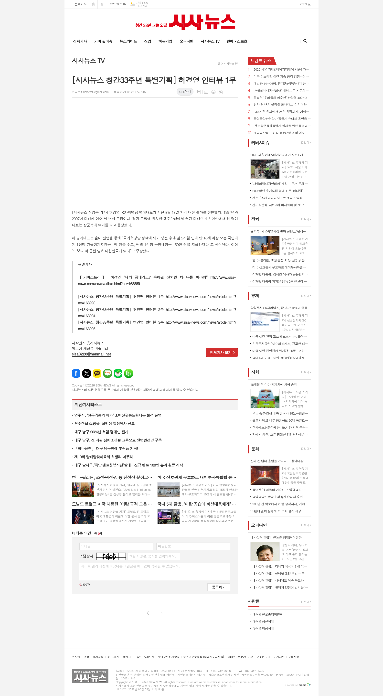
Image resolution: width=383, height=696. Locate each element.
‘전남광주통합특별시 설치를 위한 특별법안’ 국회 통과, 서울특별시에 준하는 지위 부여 (282, 126)
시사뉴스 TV (210, 41)
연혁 (86, 657)
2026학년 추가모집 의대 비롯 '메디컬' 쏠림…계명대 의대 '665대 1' (280, 190)
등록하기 (219, 586)
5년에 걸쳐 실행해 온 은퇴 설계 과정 (276, 511)
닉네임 (86, 546)
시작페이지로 (93, 4)
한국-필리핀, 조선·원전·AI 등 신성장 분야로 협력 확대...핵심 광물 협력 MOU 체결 (280, 260)
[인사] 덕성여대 (263, 628)
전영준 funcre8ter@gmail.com (90, 92)
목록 (198, 92)
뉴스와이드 (128, 41)
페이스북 (76, 373)
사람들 (253, 601)
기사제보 (279, 657)
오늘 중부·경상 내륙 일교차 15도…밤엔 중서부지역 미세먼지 (280, 413)
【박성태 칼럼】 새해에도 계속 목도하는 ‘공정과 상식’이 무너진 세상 (280, 580)
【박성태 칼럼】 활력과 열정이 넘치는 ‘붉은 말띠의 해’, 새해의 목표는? (280, 587)
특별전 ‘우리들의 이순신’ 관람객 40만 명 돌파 (282, 98)
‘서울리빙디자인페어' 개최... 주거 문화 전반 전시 (282, 91)
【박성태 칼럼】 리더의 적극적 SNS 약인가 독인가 (280, 566)
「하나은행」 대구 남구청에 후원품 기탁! (106, 448)
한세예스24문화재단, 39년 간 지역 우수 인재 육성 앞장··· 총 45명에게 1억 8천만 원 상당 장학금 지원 (280, 427)
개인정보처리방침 (169, 657)
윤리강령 (97, 657)
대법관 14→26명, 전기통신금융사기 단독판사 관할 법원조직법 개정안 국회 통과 (282, 84)
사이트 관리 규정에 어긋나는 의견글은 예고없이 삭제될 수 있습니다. (130, 566)
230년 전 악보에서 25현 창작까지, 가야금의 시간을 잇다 (282, 112)
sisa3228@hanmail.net (91, 353)
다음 (161, 613)
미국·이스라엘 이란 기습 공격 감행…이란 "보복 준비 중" (282, 77)
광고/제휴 (113, 657)
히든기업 (165, 41)
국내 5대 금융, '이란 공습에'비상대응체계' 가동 (280, 357)
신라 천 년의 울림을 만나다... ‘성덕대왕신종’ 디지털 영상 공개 (282, 105)
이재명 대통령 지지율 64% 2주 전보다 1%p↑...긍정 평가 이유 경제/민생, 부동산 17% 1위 (280, 281)
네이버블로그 (107, 373)
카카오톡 (97, 373)
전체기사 (80, 4)
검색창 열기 (304, 41)
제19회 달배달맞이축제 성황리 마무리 (103, 456)
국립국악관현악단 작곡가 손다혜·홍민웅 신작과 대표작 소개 (282, 119)
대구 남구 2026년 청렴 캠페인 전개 (101, 431)
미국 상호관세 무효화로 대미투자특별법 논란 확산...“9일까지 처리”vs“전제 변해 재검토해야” (280, 267)
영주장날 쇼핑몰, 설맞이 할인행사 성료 (104, 423)
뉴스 (260, 61)
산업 (147, 41)
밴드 (128, 373)
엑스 (86, 373)
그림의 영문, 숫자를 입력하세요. (152, 556)
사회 (255, 372)
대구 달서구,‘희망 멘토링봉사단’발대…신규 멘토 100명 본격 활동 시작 (128, 465)
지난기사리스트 (88, 404)
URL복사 (185, 91)
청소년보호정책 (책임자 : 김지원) (203, 657)
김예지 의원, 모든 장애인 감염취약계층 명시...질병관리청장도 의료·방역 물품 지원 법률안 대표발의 (280, 434)
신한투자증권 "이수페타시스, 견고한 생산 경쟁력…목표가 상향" (280, 343)
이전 (148, 613)
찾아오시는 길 (145, 657)
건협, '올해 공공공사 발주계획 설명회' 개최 (280, 197)
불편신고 (127, 657)
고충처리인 (263, 657)
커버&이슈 (260, 143)
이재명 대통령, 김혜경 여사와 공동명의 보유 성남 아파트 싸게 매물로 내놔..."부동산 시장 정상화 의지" (280, 274)
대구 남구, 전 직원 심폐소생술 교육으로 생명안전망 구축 (118, 440)
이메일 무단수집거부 (240, 657)
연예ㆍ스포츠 (237, 41)
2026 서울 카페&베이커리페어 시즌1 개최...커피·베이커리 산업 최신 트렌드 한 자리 (282, 69)
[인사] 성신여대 (263, 621)
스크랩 (220, 92)
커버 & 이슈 (103, 41)
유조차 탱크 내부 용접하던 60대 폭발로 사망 (280, 420)
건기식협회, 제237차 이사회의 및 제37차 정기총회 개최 (280, 205)
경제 (255, 296)
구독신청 (293, 657)
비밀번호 (164, 546)
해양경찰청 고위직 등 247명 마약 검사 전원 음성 (282, 133)
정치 (255, 219)
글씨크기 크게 (229, 92)
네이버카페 (118, 373)
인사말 (76, 657)
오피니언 (186, 41)
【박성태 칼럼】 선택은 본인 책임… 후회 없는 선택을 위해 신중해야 (280, 573)
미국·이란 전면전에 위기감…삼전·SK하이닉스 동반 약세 (280, 350)
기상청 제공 (141, 5)
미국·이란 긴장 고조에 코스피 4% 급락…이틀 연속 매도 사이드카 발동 (280, 336)
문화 (255, 449)
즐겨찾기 (102, 4)
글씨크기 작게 (235, 92)
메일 (206, 92)
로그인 (303, 4)
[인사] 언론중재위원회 (267, 614)
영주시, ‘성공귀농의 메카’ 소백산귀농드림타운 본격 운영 (117, 415)
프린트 (213, 92)
